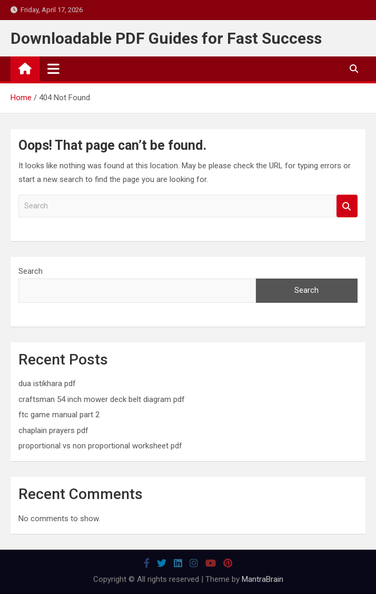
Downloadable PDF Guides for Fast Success (166, 38)
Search (347, 206)
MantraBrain (262, 579)
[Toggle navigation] (53, 68)
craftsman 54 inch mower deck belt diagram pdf (101, 399)
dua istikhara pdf (47, 383)
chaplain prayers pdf (53, 430)
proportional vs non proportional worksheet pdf (100, 446)
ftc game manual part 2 (59, 414)
